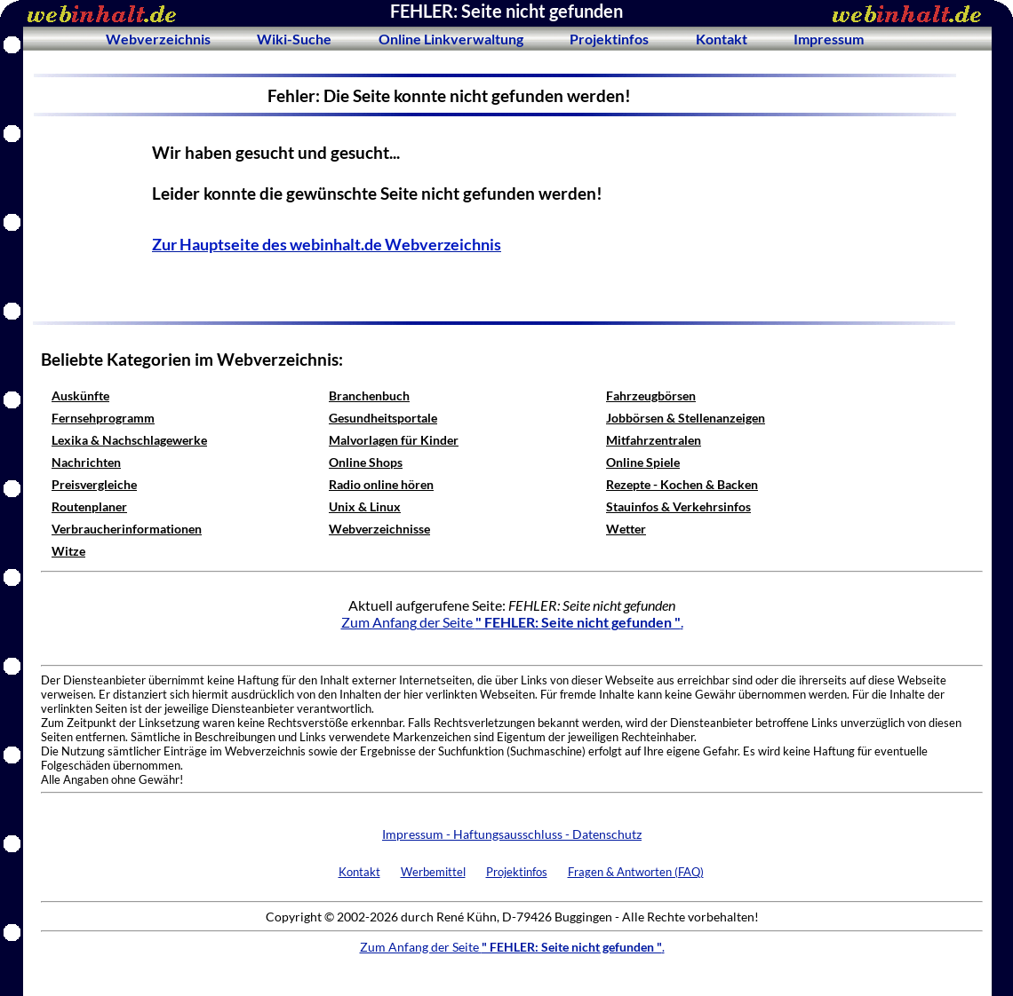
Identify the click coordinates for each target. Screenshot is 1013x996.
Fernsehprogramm (103, 417)
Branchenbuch (369, 395)
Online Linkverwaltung (451, 38)
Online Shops (366, 462)
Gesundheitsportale (383, 417)
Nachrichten (86, 462)
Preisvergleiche (94, 484)
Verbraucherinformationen (127, 528)
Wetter (626, 528)
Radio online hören (381, 484)
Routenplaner (89, 506)
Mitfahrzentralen (653, 439)
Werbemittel (433, 872)
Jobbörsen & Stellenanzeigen (685, 417)
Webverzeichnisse (379, 528)
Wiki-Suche (294, 38)
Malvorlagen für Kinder (394, 439)
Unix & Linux (365, 506)
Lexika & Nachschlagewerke (129, 439)
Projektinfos (609, 38)
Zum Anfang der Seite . (512, 621)
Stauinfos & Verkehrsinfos (678, 506)
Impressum (829, 38)
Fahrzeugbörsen (651, 395)
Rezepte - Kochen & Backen (682, 484)
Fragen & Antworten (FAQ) (636, 872)
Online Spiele (643, 462)
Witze (68, 550)
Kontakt (721, 38)
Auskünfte (80, 395)
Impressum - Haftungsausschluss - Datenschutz (512, 834)
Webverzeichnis (158, 38)
